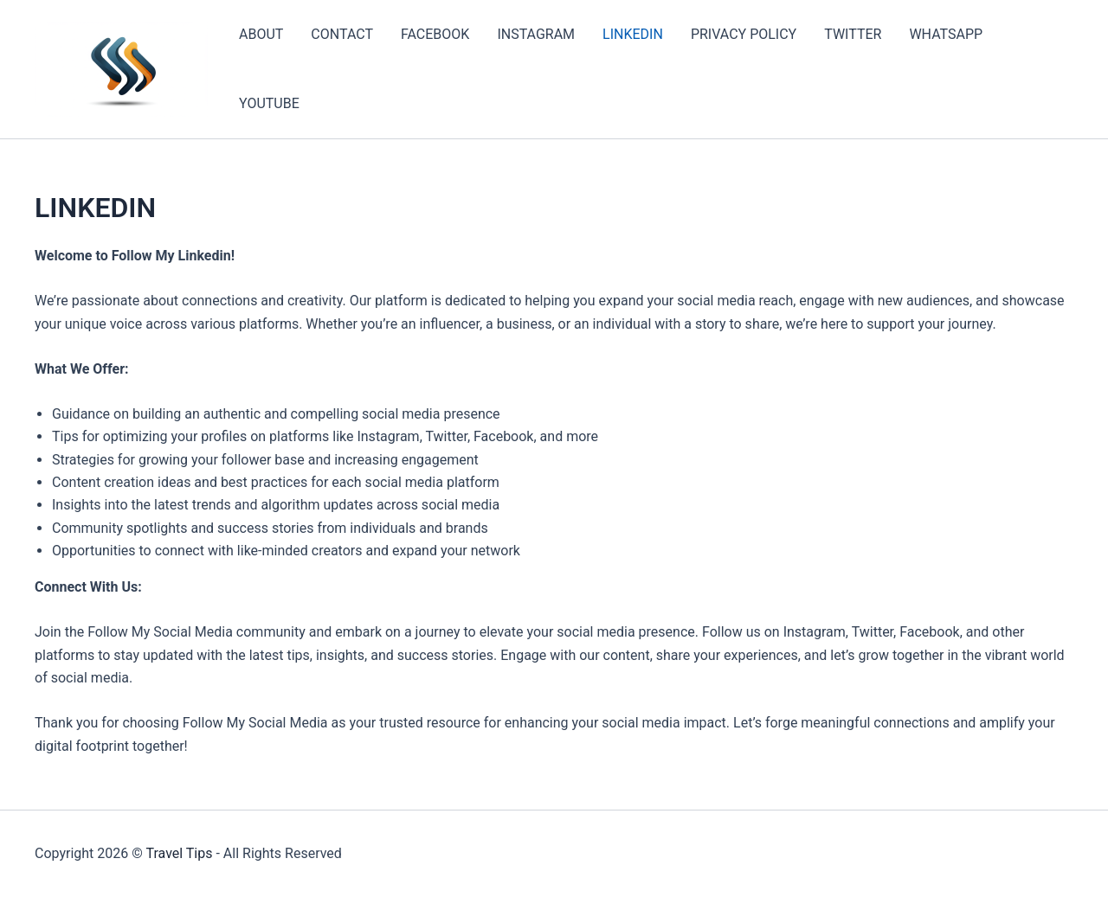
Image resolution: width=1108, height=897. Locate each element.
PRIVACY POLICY (743, 34)
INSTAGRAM (536, 34)
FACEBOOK (435, 34)
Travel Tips (178, 853)
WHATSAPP (945, 34)
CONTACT (342, 34)
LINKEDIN (632, 34)
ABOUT (261, 34)
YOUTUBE (269, 103)
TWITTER (852, 34)
